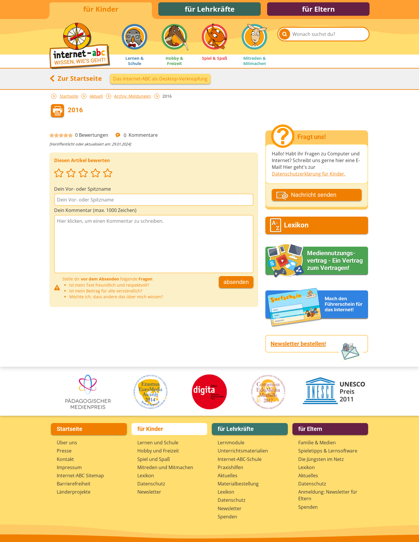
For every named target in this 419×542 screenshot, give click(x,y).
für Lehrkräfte (210, 9)
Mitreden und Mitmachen (165, 467)
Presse (64, 451)
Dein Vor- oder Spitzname (82, 190)
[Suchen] (284, 38)
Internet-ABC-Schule (240, 459)
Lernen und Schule (157, 442)
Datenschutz (151, 483)
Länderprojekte (73, 492)
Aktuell (96, 97)
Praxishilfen (230, 467)
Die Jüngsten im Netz (321, 459)
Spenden (227, 516)
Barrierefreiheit (73, 483)
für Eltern (318, 9)
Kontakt (65, 459)
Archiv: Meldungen (132, 97)
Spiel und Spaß (153, 459)
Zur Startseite (75, 79)
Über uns (67, 442)
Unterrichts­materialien (243, 451)
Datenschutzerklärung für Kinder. (308, 175)
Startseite (69, 97)
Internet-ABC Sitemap (80, 475)
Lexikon (145, 475)
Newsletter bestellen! (298, 344)
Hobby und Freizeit (158, 451)
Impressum (69, 467)
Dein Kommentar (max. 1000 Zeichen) (95, 211)
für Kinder (100, 9)
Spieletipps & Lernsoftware (327, 451)
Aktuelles (227, 475)
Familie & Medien (317, 442)
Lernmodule (231, 442)
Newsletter (149, 492)
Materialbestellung (238, 483)
